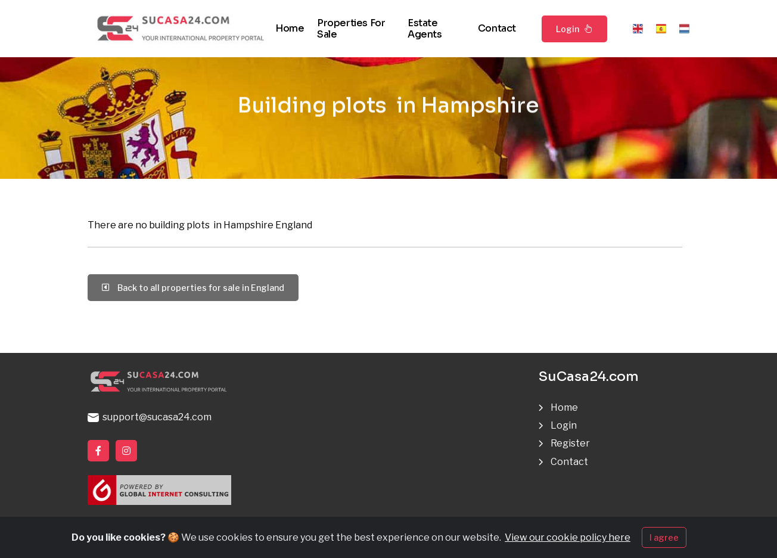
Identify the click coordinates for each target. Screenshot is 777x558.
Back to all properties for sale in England (193, 288)
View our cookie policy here (567, 539)
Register (570, 443)
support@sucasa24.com (150, 417)
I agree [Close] (664, 539)
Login (574, 29)
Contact (497, 28)
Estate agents (425, 28)
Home (289, 28)
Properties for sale (351, 28)
